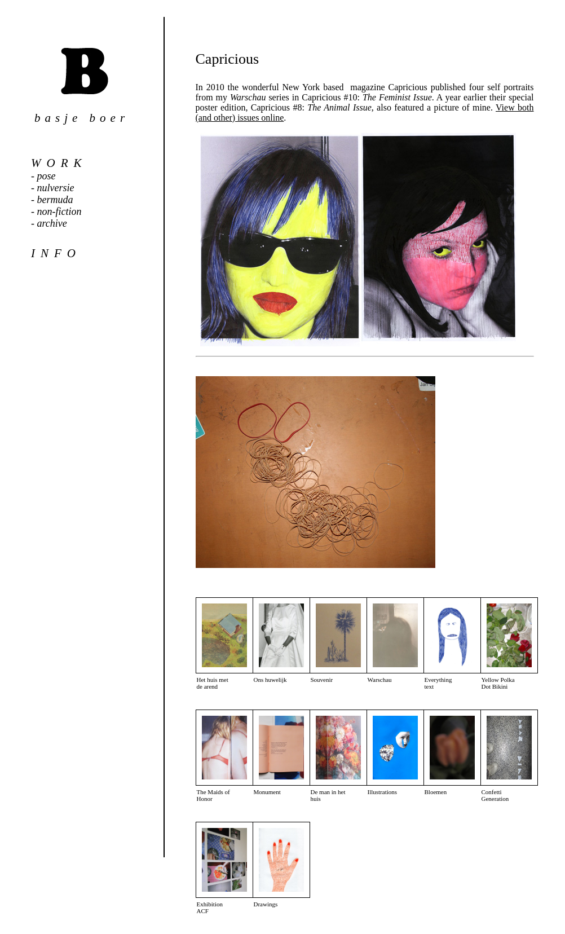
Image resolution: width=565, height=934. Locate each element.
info (56, 253)
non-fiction (59, 211)
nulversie (55, 187)
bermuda (55, 199)
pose (46, 176)
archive (52, 223)
